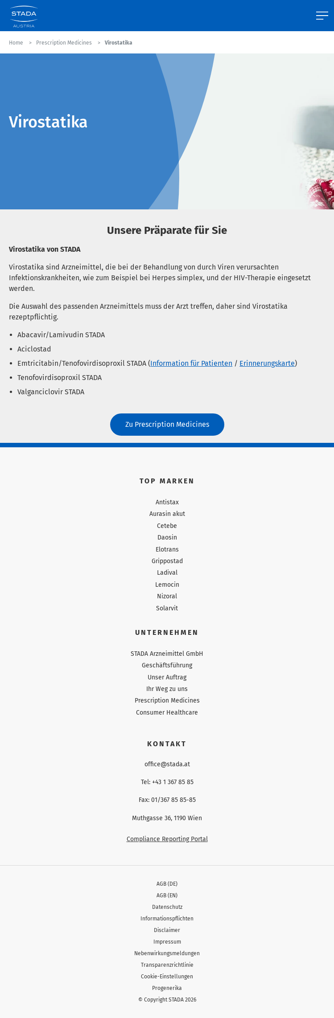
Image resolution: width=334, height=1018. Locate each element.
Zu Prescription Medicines (167, 424)
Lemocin (167, 585)
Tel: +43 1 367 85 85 (167, 782)
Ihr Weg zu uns (167, 689)
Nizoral (167, 596)
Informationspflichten (167, 919)
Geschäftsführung (167, 665)
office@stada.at (167, 764)
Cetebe (167, 526)
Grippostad (167, 561)
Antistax (167, 502)
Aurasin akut (167, 514)
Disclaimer (167, 930)
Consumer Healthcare (167, 712)
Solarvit (167, 608)
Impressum (167, 942)
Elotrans (167, 549)
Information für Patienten (191, 363)
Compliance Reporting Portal (167, 839)
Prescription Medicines (167, 700)
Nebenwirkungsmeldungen (167, 953)
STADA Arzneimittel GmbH (167, 654)
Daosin (167, 537)
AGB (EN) (167, 895)
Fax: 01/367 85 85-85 (167, 800)
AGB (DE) (167, 884)
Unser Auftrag (167, 677)
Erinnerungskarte (267, 363)
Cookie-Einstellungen (167, 976)
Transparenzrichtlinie (167, 965)
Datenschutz (167, 907)
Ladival (167, 572)
